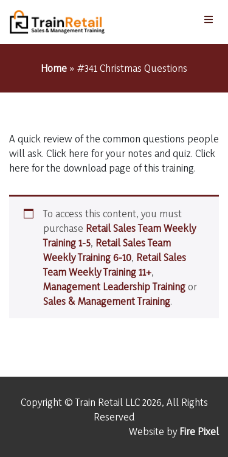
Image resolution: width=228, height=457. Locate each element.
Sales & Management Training (106, 301)
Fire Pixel (199, 431)
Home (54, 67)
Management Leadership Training (114, 286)
